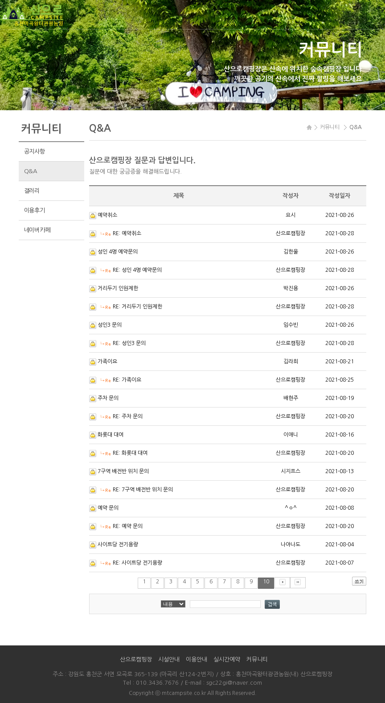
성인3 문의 (110, 325)
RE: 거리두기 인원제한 (137, 306)
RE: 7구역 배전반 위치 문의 (143, 489)
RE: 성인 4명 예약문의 (137, 270)
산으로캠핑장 (136, 659)
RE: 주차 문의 (128, 416)
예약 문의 (108, 508)
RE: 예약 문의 (128, 526)
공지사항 (34, 151)
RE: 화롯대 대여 (130, 453)
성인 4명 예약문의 (118, 251)
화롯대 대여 (110, 434)
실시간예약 (226, 659)
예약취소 (107, 215)
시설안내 (169, 659)
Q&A (30, 171)
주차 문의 (108, 398)
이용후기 (34, 210)
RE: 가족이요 (127, 380)
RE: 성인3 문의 (129, 343)
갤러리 (32, 191)
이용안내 (196, 659)
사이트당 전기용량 (118, 544)
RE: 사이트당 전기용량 (137, 563)
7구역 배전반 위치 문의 (123, 471)
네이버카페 (37, 230)
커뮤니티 (257, 659)
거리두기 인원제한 (118, 288)
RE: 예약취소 (127, 233)
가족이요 (107, 361)
